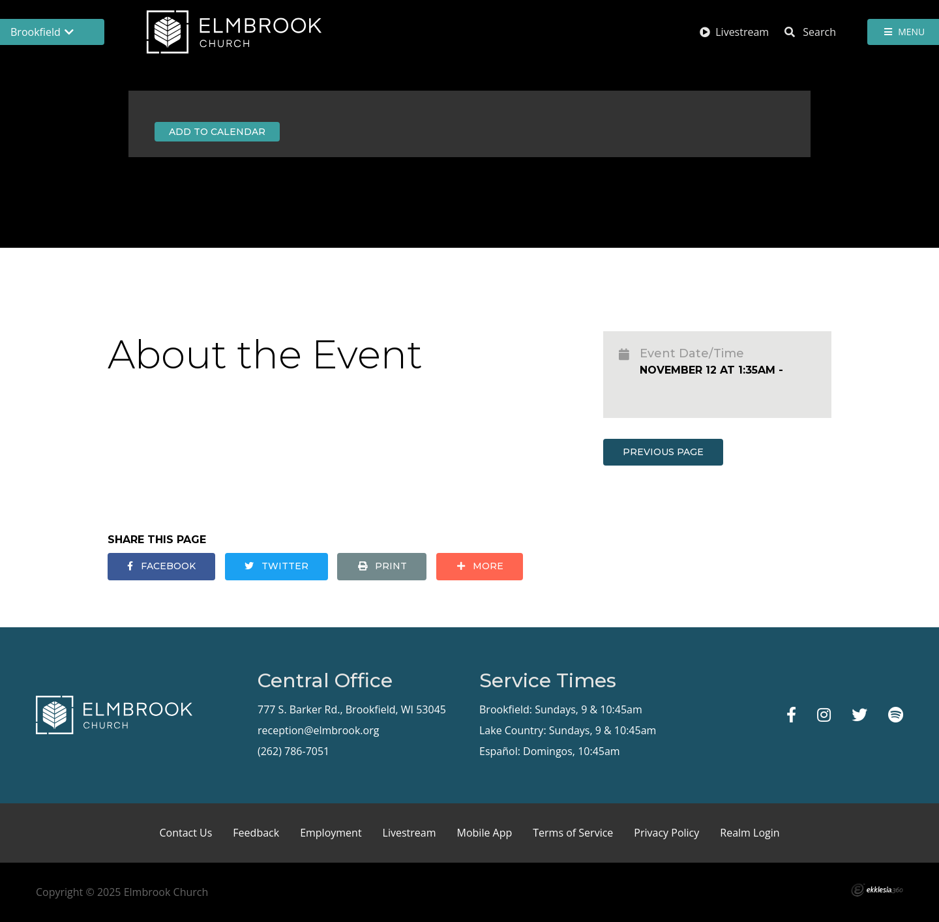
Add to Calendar (217, 132)
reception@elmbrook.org (318, 730)
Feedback (256, 832)
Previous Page (663, 452)
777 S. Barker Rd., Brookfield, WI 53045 (352, 709)
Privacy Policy (666, 832)
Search (810, 32)
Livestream (734, 32)
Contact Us (185, 832)
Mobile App (485, 832)
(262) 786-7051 (293, 751)
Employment (330, 832)
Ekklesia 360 (877, 890)
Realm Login (749, 832)
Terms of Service (573, 832)
